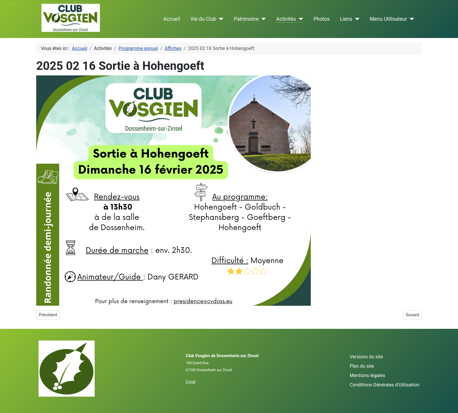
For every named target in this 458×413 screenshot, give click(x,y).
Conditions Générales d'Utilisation (384, 385)
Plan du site (362, 366)
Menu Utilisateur (388, 19)
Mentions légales (367, 375)
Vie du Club (203, 19)
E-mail (190, 382)
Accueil (171, 19)
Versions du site (366, 357)
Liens (346, 19)
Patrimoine (246, 19)
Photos (321, 19)
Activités (286, 19)
